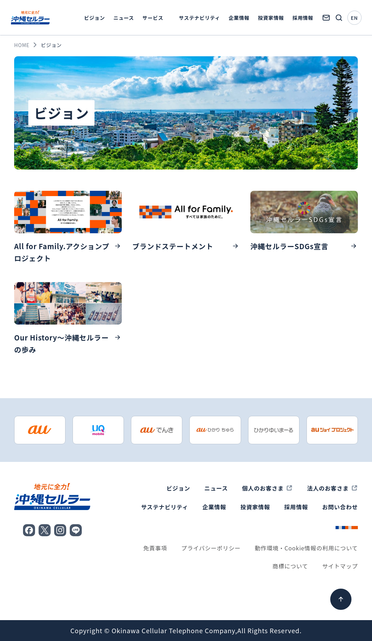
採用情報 (302, 17)
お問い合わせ (340, 507)
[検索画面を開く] (338, 17)
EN (354, 17)
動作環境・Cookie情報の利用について (306, 548)
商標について (290, 566)
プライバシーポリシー (211, 548)
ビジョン (94, 17)
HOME (21, 44)
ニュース (123, 17)
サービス (153, 17)
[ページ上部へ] (340, 599)
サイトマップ (340, 566)
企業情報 (239, 17)
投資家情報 (271, 17)
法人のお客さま (328, 488)
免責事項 (155, 548)
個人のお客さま (263, 488)
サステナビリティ (199, 17)
